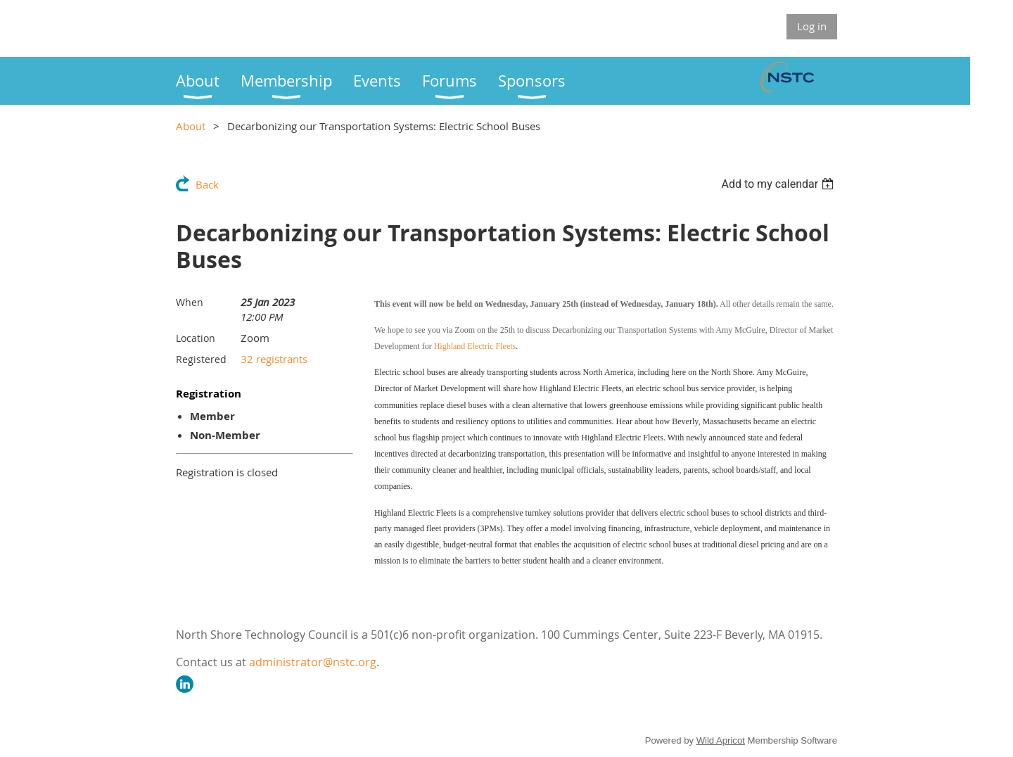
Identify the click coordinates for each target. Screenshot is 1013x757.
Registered (201, 359)
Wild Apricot (720, 740)
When (189, 302)
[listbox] (779, 184)
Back (207, 184)
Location (195, 338)
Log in (812, 26)
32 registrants (274, 359)
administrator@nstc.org (312, 662)
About (190, 126)
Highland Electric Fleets (475, 346)
